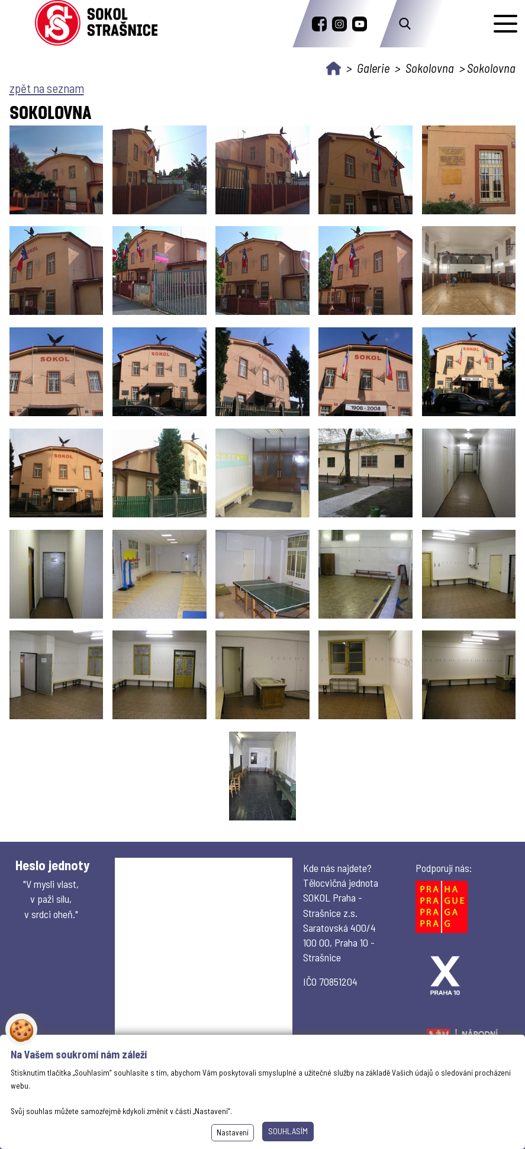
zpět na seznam (46, 88)
